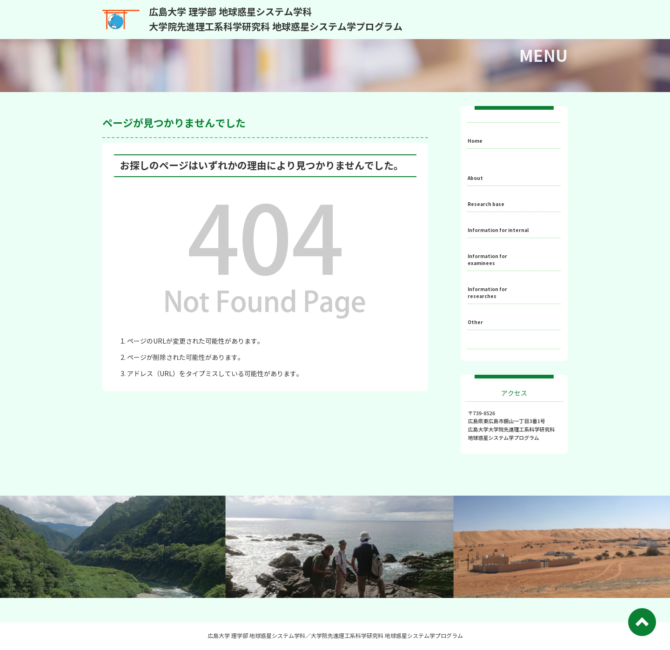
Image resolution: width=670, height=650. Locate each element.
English (489, 361)
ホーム (486, 135)
